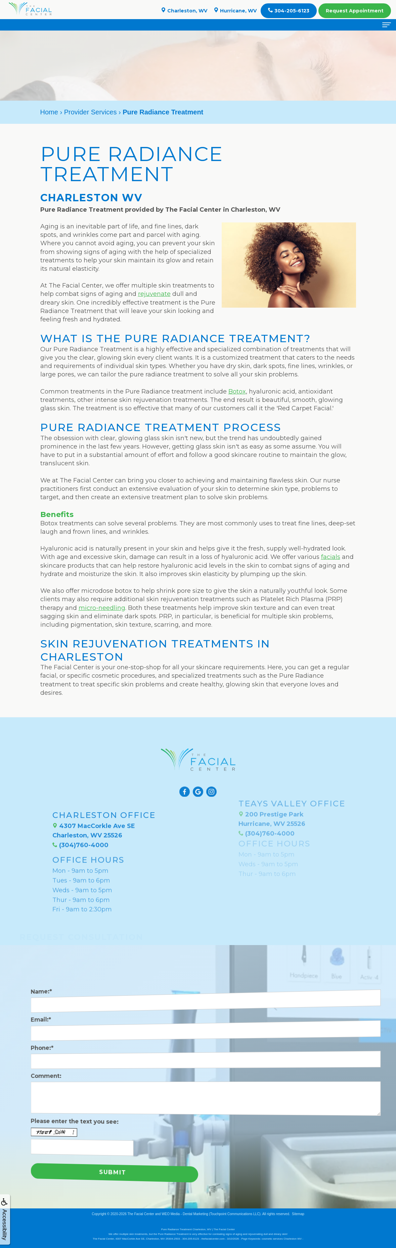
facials (330, 557)
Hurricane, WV (235, 10)
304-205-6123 (288, 10)
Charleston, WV (184, 10)
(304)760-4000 (80, 824)
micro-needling (102, 608)
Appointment (355, 11)
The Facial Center (140, 1214)
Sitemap (298, 1214)
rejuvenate (154, 294)
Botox (237, 391)
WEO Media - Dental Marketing (185, 1214)
